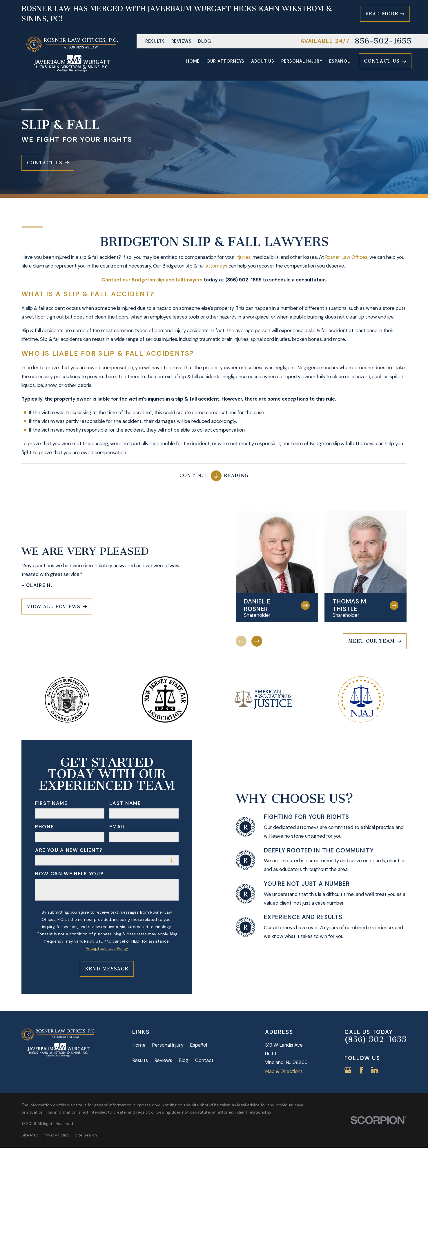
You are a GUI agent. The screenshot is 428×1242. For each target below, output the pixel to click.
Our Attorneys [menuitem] (225, 61)
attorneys (216, 266)
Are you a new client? (69, 850)
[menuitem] (29, 1135)
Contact (204, 1060)
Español (198, 1045)
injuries (243, 257)
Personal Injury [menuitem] (301, 61)
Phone (44, 827)
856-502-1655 (383, 41)
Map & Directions (284, 1071)
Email (117, 827)
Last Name (125, 803)
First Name (51, 803)
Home (139, 1045)
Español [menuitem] (339, 61)
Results (155, 41)
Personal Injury (168, 1045)
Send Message (106, 969)
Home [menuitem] (193, 61)
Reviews (181, 41)
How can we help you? (69, 874)
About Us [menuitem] (262, 61)
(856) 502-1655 (375, 1039)
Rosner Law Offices (346, 257)
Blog (204, 41)
